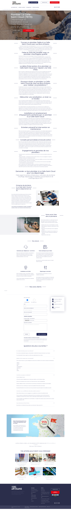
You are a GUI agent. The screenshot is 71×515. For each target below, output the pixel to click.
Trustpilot (5, 290)
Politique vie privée (27, 507)
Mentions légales (27, 506)
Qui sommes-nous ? (14, 7)
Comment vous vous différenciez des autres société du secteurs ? (28, 391)
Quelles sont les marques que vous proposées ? (25, 358)
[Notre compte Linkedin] (55, 7)
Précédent (26, 334)
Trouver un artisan (35, 7)
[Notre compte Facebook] (57, 7)
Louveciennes (46, 56)
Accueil (4, 9)
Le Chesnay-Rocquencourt (27, 57)
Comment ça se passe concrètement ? (23, 375)
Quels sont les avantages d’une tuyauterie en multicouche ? (21, 464)
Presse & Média (33, 495)
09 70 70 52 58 (34, 2)
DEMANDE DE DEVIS (44, 2)
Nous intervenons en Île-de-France (22, 403)
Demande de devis (16, 30)
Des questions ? (29, 7)
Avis (31, 499)
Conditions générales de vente (42, 506)
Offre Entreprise (33, 496)
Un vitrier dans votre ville (44, 500)
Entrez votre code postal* (28, 312)
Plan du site (48, 506)
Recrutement (43, 490)
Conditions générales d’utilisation (34, 506)
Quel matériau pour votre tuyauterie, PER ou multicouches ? (49, 477)
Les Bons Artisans (15, 506)
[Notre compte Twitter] (58, 7)
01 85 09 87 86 (28, 30)
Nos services (43, 503)
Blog (32, 493)
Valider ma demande (42, 334)
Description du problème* (28, 322)
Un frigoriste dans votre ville (45, 501)
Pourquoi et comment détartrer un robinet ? (49, 463)
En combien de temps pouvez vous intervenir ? (25, 350)
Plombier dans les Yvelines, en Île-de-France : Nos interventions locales (17, 9)
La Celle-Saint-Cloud (39, 46)
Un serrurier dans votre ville (45, 498)
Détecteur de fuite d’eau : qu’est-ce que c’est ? (35, 463)
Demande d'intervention (54, 2)
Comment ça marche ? (21, 7)
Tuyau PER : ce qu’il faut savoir (35, 476)
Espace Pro (43, 489)
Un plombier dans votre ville (45, 492)
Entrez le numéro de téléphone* (29, 308)
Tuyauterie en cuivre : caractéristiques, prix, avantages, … (21, 477)
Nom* (25, 304)
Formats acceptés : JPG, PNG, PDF (29, 318)
